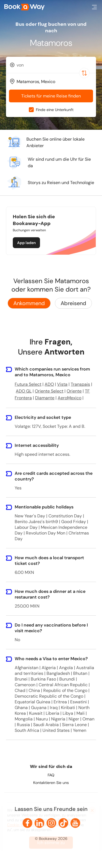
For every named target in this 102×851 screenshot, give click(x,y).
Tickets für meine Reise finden (51, 96)
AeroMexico (69, 398)
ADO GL (24, 391)
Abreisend (73, 303)
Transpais (80, 384)
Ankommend (29, 303)
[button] (94, 7)
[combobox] (51, 65)
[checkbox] (31, 109)
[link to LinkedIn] (39, 823)
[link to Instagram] (51, 823)
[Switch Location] (84, 73)
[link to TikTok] (63, 823)
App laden (26, 242)
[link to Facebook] (27, 823)
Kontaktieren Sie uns (51, 782)
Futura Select (28, 384)
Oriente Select (49, 391)
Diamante (44, 398)
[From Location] (53, 65)
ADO (49, 384)
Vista (62, 384)
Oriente (74, 391)
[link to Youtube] (75, 823)
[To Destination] (53, 81)
